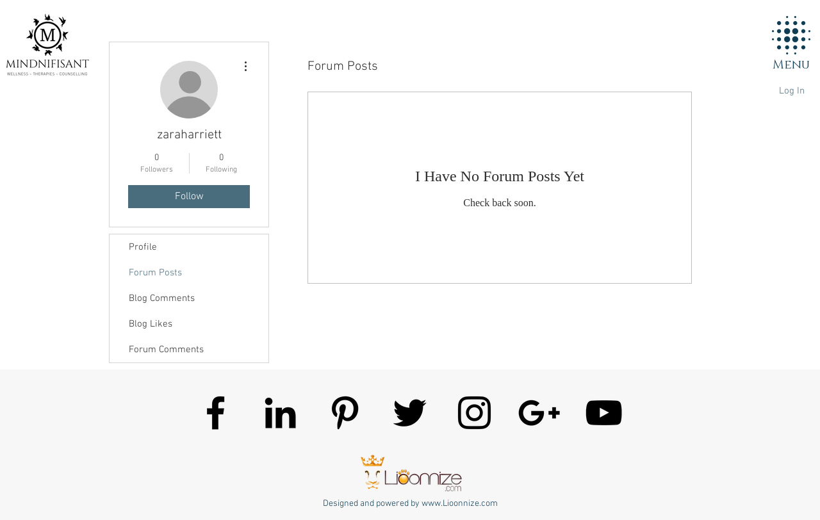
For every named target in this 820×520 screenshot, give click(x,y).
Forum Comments (166, 349)
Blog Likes (150, 324)
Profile (143, 247)
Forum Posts (155, 273)
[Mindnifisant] (215, 413)
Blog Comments (162, 298)
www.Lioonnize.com (460, 503)
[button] (791, 35)
